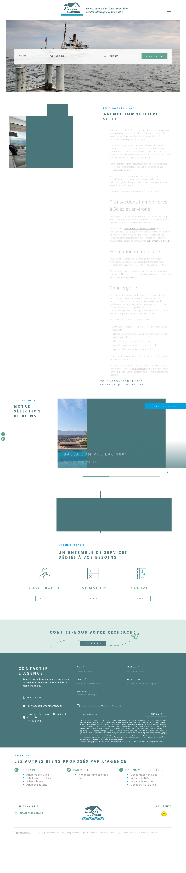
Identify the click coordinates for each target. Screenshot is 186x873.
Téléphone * (135, 679)
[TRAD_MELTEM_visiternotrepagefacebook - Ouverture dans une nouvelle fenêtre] (3, 434)
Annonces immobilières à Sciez (93, 776)
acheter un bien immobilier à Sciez (139, 229)
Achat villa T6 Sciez (142, 778)
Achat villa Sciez (35, 781)
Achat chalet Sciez (36, 784)
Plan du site (104, 833)
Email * (81, 679)
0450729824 (34, 697)
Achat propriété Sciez (38, 778)
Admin (126, 833)
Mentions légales (116, 833)
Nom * (81, 667)
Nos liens (133, 833)
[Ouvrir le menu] (169, 10)
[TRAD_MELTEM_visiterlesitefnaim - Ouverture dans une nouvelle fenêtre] (163, 813)
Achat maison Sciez (37, 774)
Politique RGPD (144, 833)
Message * (83, 691)
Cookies (154, 833)
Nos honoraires (92, 833)
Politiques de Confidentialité (116, 741)
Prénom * (133, 667)
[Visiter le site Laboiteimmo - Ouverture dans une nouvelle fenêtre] (23, 833)
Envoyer (157, 714)
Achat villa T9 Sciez (142, 781)
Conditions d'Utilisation (138, 741)
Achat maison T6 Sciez (144, 774)
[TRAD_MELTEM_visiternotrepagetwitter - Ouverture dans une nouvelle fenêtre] (3, 439)
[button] (167, 472)
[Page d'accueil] (72, 10)
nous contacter (139, 369)
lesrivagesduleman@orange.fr (44, 705)
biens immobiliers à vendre (159, 241)
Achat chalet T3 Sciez (143, 784)
